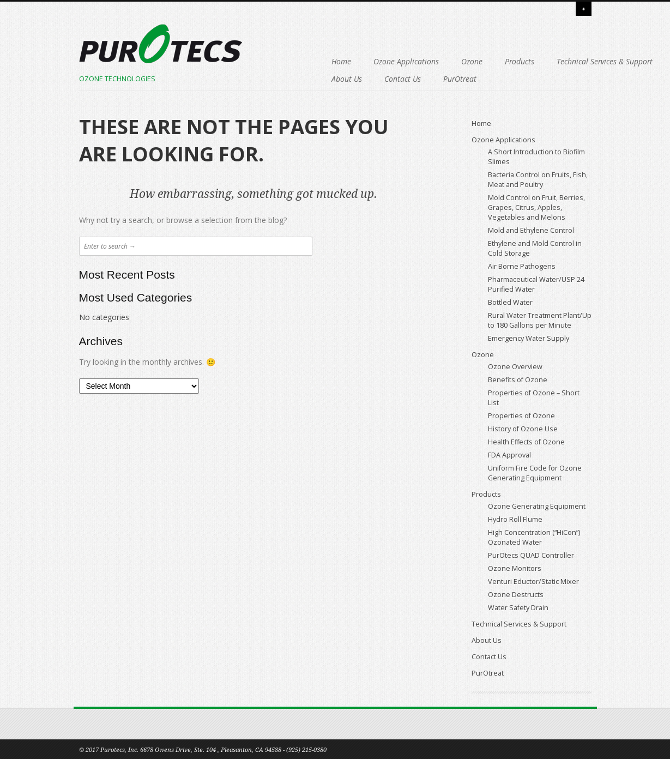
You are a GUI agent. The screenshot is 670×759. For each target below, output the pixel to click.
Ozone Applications (338, 61)
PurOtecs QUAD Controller (531, 555)
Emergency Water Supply (528, 338)
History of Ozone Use (523, 428)
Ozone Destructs (516, 594)
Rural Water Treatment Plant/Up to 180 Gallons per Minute (539, 320)
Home (273, 61)
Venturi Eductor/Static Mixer (533, 581)
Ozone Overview (515, 366)
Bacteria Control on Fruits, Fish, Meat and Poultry (538, 179)
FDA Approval (509, 455)
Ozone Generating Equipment (537, 506)
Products (451, 61)
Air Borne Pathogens (522, 266)
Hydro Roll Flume (515, 519)
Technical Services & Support (311, 79)
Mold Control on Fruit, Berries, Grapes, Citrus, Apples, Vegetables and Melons (536, 207)
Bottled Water (510, 302)
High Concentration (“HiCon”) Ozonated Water (534, 537)
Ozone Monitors (514, 568)
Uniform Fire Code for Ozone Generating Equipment (535, 473)
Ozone (403, 61)
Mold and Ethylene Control (531, 230)
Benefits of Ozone (517, 379)
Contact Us (452, 79)
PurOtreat (510, 79)
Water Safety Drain (518, 607)
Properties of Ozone (521, 415)
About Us (397, 79)
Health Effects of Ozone (526, 442)
